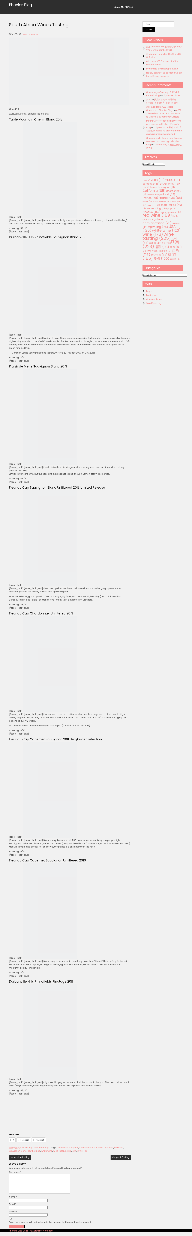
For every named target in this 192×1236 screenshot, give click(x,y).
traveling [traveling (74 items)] (158, 227)
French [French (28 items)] (147, 201)
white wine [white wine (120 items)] (166, 230)
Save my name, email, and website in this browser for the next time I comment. (50, 1225)
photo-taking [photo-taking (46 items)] (171, 205)
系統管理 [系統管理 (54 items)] (159, 255)
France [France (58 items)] (150, 198)
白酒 (79, 1150)
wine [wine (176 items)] (152, 234)
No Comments (30, 34)
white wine (46, 1150)
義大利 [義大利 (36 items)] (175, 258)
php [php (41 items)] (172, 208)
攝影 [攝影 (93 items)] (162, 247)
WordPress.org (153, 303)
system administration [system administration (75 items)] (157, 221)
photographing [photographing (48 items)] (154, 208)
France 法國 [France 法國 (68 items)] (170, 198)
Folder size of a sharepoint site (162, 68)
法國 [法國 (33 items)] (146, 251)
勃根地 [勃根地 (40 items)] (155, 243)
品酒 (74, 1150)
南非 (69, 1150)
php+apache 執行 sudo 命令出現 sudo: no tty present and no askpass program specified (164, 130)
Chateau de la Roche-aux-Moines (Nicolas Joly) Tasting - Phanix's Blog (164, 141)
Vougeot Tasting (120, 1157)
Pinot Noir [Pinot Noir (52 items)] (151, 212)
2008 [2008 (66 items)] (158, 180)
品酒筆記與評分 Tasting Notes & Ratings (29, 1147)
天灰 (148, 99)
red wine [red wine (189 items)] (157, 215)
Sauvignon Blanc (18, 1150)
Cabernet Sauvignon (67, 1147)
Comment (15, 1172)
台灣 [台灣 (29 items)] (166, 243)
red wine (118, 1147)
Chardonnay (86, 1147)
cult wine (98, 1147)
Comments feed (154, 299)
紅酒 (84, 1150)
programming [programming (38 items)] (171, 212)
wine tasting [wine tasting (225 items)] (158, 236)
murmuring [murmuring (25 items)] (153, 205)
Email (12, 1207)
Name (13, 1200)
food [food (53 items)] (169, 194)
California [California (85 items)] (153, 190)
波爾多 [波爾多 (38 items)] (157, 251)
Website (13, 1215)
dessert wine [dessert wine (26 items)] (155, 194)
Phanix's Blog (20, 4)
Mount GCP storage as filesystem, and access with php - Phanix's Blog (163, 124)
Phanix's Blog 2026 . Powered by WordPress (31, 1234)
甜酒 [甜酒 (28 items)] (167, 251)
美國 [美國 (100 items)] (161, 258)
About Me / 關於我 (123, 7)
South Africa (34, 1150)
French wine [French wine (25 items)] (159, 201)
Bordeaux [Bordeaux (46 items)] (150, 183)
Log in (149, 291)
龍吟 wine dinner (172, 95)
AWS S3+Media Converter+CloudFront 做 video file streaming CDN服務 (163, 113)
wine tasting (59, 1150)
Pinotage (108, 1147)
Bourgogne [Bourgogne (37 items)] (168, 183)
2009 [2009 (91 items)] (172, 180)
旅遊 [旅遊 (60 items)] (176, 247)
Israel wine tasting (19, 1157)
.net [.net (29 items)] (146, 180)
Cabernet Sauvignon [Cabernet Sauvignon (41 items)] (161, 187)
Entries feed (152, 295)
